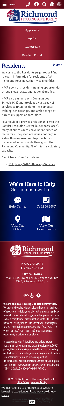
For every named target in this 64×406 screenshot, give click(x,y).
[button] (9, 4)
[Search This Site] (44, 4)
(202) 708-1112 (49, 326)
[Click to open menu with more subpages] (57, 64)
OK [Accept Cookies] (32, 402)
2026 (14, 379)
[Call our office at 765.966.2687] (28, 4)
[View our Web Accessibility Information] (52, 4)
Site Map (23, 382)
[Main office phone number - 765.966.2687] (46, 205)
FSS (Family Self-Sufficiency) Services (32, 164)
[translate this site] (59, 4)
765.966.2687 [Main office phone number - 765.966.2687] (33, 264)
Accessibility (39, 382)
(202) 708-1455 (21, 330)
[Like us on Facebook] (36, 4)
